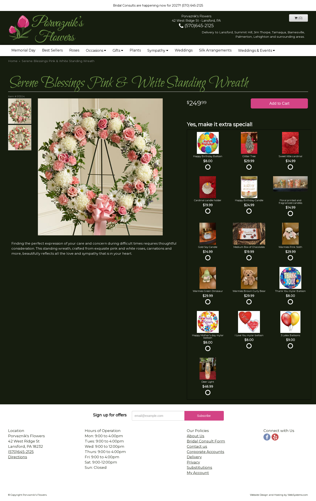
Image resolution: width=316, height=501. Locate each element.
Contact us (197, 446)
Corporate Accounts (205, 451)
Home (13, 61)
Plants (135, 50)
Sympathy (156, 50)
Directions (17, 457)
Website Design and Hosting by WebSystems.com (279, 494)
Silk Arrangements (215, 50)
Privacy (193, 462)
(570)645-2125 (196, 25)
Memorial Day (23, 50)
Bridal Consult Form (206, 441)
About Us (195, 436)
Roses (74, 50)
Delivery (194, 457)
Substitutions (199, 467)
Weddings (183, 50)
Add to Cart (279, 103)
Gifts (116, 50)
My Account (198, 473)
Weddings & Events (255, 50)
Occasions (94, 50)
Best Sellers (52, 50)
